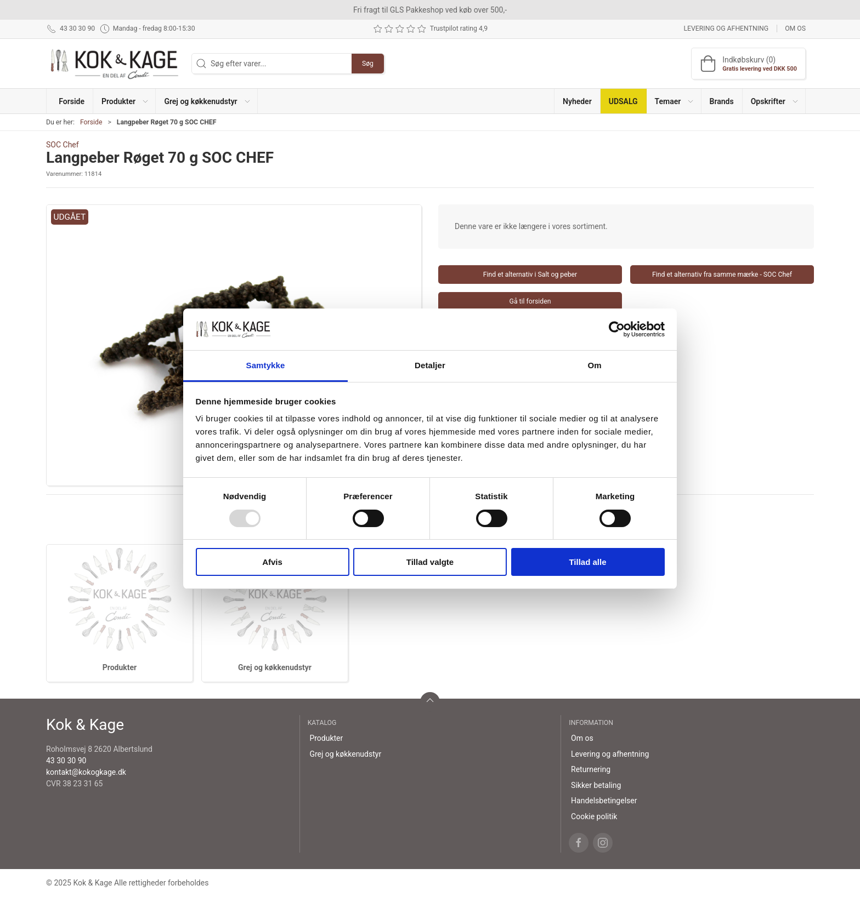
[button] (124, 101)
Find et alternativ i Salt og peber (530, 274)
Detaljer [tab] (430, 365)
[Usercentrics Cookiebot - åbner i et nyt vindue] (617, 329)
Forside (91, 122)
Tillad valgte (430, 562)
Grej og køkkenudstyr (275, 667)
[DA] (114, 63)
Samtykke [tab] (265, 365)
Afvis (272, 562)
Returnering (590, 769)
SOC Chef (62, 144)
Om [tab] (594, 365)
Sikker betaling (596, 785)
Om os (795, 28)
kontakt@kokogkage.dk (86, 772)
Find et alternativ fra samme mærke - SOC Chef (722, 274)
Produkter (120, 667)
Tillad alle (587, 562)
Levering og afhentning (725, 28)
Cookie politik (594, 816)
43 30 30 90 (66, 760)
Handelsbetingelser (604, 800)
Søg (368, 63)
